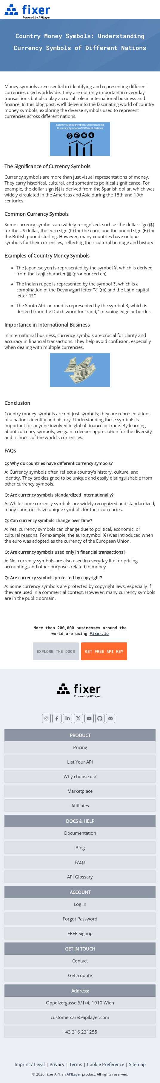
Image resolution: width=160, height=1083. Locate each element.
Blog (80, 848)
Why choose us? (80, 776)
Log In (80, 904)
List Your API (80, 762)
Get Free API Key (104, 651)
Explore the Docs (56, 651)
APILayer (74, 1074)
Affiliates (80, 806)
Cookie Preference (105, 1064)
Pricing (80, 747)
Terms (75, 1064)
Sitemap (137, 1064)
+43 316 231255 (80, 1032)
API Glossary (80, 877)
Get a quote (80, 975)
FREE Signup (80, 933)
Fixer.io (99, 633)
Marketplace (80, 791)
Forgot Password (80, 919)
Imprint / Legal (30, 1064)
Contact (80, 961)
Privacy (57, 1064)
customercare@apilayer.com (80, 1017)
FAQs (80, 862)
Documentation (80, 833)
